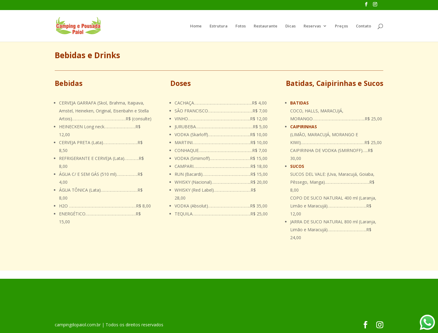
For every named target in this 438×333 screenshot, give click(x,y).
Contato (363, 26)
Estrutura (219, 26)
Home (196, 26)
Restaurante (265, 26)
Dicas (290, 26)
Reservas (312, 26)
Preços (341, 26)
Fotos (240, 26)
